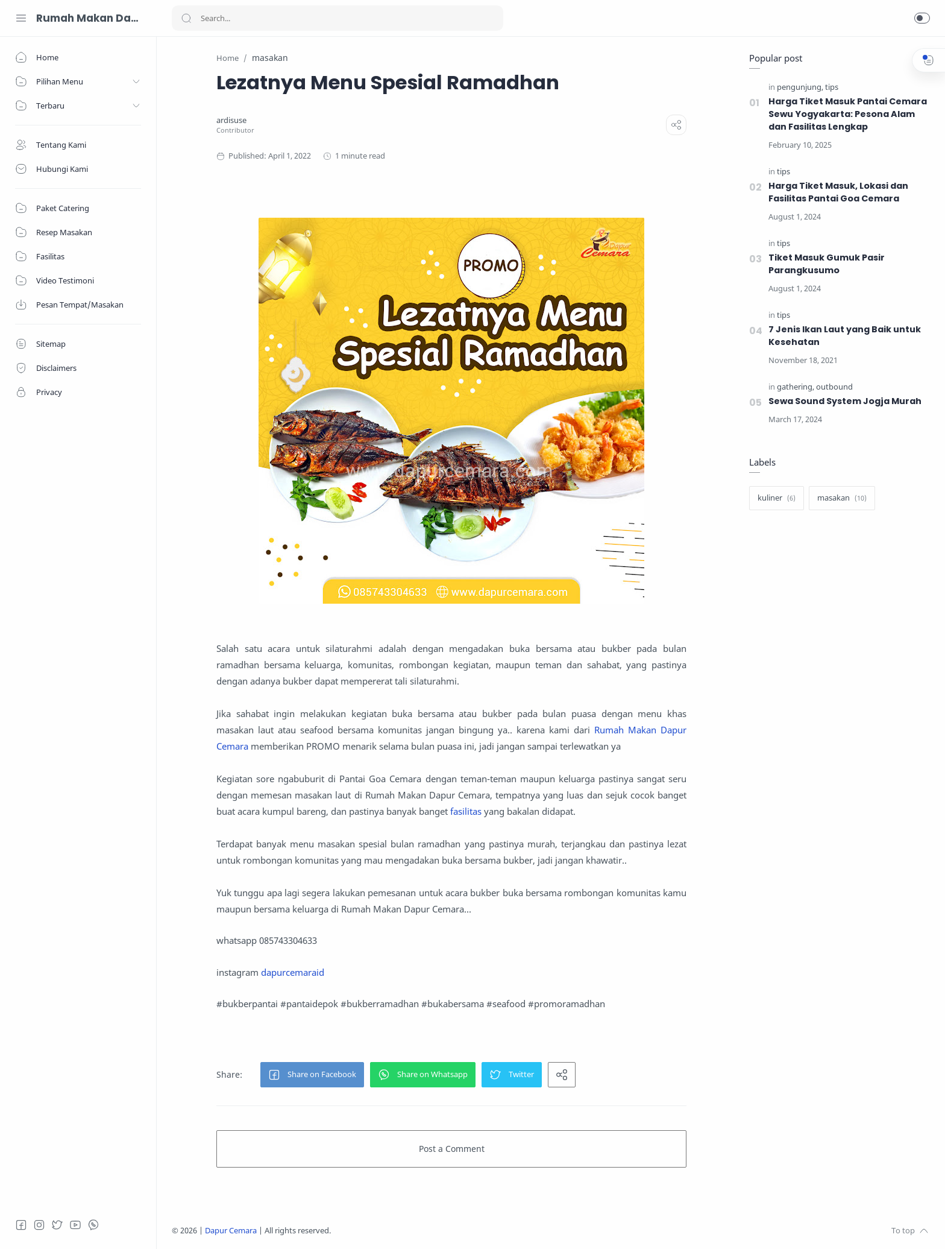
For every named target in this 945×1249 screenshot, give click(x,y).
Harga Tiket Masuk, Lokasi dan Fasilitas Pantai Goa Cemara (838, 192)
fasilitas (466, 811)
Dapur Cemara (231, 1230)
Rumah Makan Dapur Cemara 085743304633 (87, 18)
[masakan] (842, 498)
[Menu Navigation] (21, 18)
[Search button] (186, 18)
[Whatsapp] (93, 1225)
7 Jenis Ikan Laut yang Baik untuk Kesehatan (844, 335)
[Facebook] (21, 1225)
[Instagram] (39, 1225)
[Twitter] (57, 1225)
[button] (922, 18)
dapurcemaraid (292, 972)
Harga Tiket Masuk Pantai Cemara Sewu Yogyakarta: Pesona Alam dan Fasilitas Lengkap (847, 114)
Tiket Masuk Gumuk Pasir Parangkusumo (826, 263)
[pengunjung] (800, 87)
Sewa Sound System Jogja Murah (844, 401)
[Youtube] (75, 1225)
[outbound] (834, 387)
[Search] (337, 18)
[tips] (831, 87)
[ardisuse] (231, 120)
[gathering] (795, 387)
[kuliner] (776, 498)
